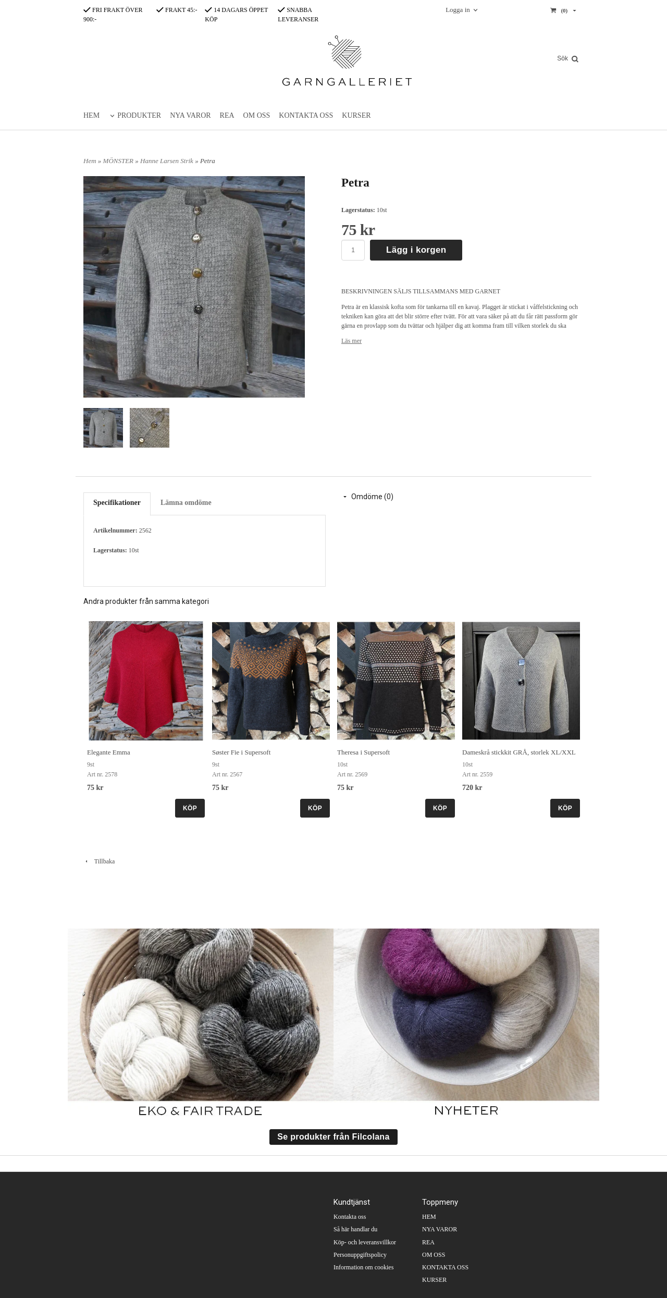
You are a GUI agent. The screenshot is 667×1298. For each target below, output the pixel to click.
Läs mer (351, 340)
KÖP (190, 808)
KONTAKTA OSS (306, 115)
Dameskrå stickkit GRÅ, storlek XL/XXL (519, 752)
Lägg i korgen (416, 250)
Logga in (458, 10)
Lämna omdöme (186, 502)
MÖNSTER (119, 161)
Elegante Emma (108, 752)
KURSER (356, 115)
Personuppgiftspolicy (360, 1254)
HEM (91, 115)
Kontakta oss (350, 1216)
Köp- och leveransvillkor (365, 1242)
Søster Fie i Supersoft (241, 752)
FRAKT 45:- (176, 10)
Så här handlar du (355, 1229)
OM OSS (256, 115)
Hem (89, 161)
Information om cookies (363, 1267)
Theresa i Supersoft (363, 752)
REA (227, 115)
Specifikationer (117, 502)
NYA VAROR (190, 115)
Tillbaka (99, 861)
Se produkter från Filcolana (333, 1136)
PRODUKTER (139, 115)
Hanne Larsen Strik (167, 161)
